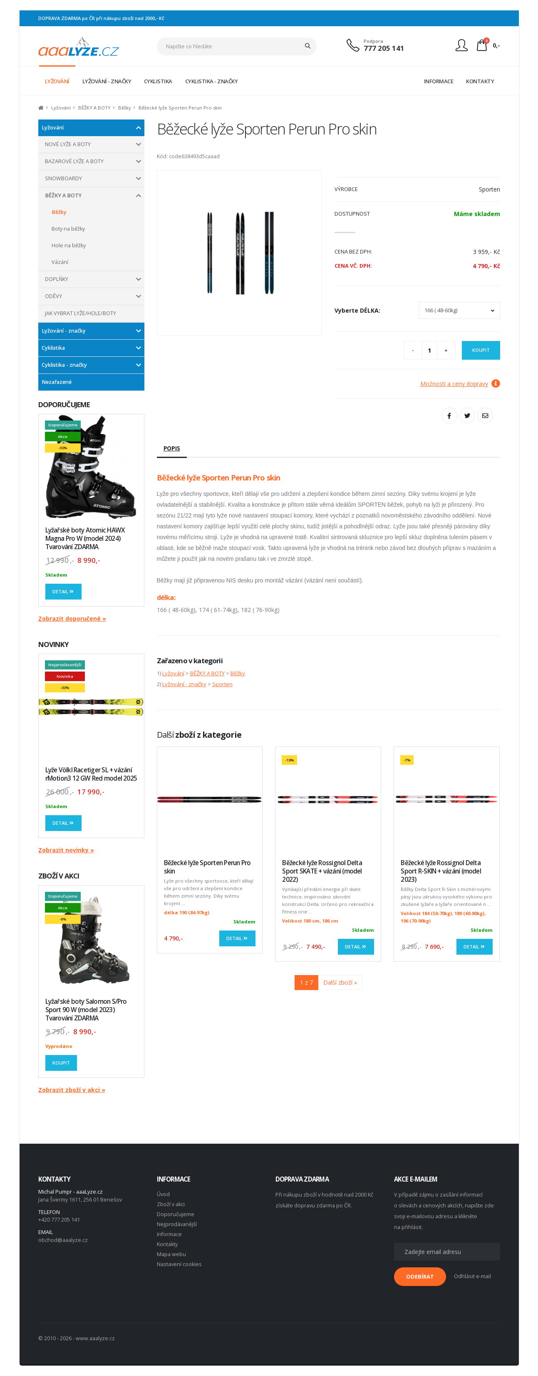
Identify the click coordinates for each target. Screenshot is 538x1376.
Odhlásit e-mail (472, 1276)
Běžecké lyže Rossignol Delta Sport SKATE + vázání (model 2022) (322, 871)
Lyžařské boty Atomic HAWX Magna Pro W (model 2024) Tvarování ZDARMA (85, 538)
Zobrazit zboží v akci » (71, 1090)
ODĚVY (53, 296)
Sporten (222, 684)
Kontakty (167, 1244)
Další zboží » (340, 982)
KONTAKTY (480, 81)
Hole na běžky (69, 245)
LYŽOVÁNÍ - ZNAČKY (106, 81)
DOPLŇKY (56, 279)
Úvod (163, 1194)
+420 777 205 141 (59, 1219)
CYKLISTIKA (158, 81)
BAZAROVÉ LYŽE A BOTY (74, 161)
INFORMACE (439, 81)
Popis (172, 448)
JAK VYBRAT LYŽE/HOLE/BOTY (80, 313)
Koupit (61, 1063)
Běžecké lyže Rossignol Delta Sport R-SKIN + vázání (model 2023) (441, 871)
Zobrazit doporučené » (72, 618)
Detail (63, 591)
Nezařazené (57, 382)
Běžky (124, 108)
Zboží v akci (171, 1204)
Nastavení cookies (179, 1264)
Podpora (373, 41)
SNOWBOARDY (63, 178)
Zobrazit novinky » (66, 850)
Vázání (60, 262)
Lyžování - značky (64, 330)
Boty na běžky (68, 228)
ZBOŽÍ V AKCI (58, 876)
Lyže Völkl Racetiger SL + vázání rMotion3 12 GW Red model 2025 (91, 774)
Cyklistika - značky (64, 364)
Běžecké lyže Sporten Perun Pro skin (207, 867)
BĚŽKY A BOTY (94, 108)
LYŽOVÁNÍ (57, 81)
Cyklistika (53, 347)
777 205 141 (384, 48)
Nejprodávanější (177, 1224)
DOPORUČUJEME (64, 404)
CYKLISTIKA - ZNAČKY (211, 81)
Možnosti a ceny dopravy (460, 384)
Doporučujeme (175, 1214)
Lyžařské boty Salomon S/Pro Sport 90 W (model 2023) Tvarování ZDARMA (86, 1010)
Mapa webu (171, 1254)
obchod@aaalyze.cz (63, 1240)
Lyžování (61, 108)
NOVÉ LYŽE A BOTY (68, 144)
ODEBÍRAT (420, 1276)
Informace (169, 1234)
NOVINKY (53, 644)
